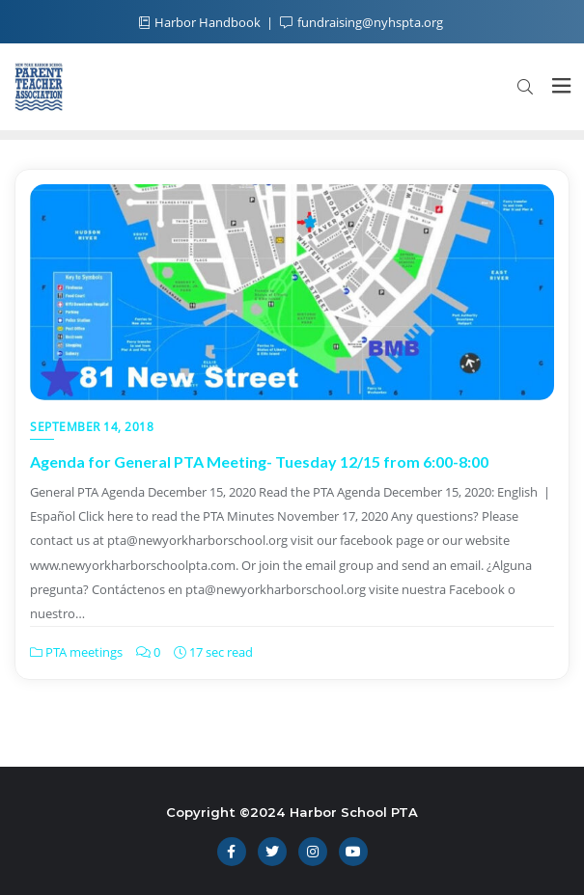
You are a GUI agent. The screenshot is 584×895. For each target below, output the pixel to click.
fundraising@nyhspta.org (361, 22)
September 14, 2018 (91, 427)
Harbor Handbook (201, 22)
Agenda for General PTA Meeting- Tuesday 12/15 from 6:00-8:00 (259, 461)
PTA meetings (76, 652)
